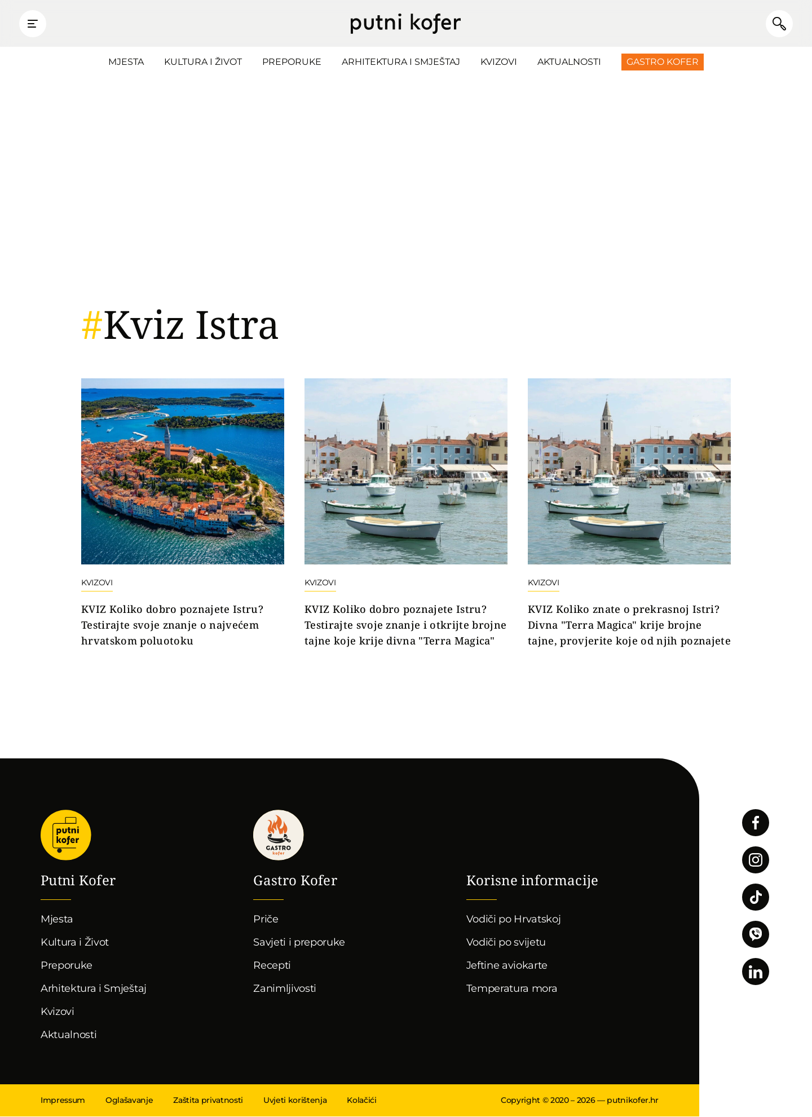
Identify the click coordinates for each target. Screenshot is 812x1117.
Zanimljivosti (284, 989)
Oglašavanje (129, 1101)
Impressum (63, 1101)
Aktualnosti (569, 62)
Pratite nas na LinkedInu (755, 972)
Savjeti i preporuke (299, 943)
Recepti (272, 966)
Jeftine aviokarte (507, 966)
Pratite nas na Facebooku (755, 823)
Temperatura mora (512, 989)
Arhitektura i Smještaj (401, 62)
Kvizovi (498, 62)
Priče (265, 919)
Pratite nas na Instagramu (755, 860)
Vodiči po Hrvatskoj (513, 919)
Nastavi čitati (182, 514)
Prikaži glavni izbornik (33, 23)
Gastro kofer (278, 835)
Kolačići (361, 1101)
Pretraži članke (778, 23)
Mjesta (126, 62)
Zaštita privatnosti (208, 1101)
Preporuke (291, 62)
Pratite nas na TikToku (755, 897)
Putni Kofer (406, 24)
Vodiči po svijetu (506, 943)
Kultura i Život (203, 62)
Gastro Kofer (662, 62)
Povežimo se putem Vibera (755, 934)
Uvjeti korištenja (294, 1101)
